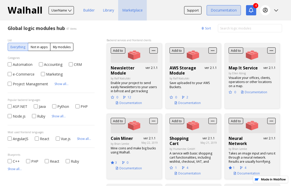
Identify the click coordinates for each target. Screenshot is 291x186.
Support (193, 10)
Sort (206, 28)
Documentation (224, 10)
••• (153, 50)
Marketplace (132, 10)
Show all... (61, 84)
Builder (89, 10)
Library (108, 10)
